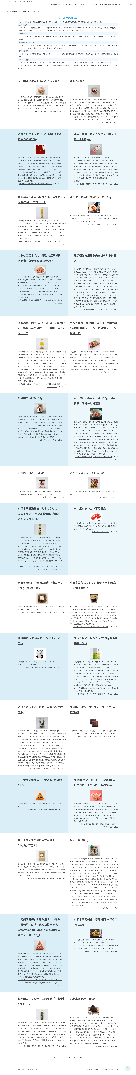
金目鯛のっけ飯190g (30, 398)
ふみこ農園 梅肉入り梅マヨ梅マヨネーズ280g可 (93, 184)
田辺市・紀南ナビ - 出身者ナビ (93, 1069)
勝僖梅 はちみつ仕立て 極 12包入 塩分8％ (93, 736)
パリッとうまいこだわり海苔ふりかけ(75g (43, 768)
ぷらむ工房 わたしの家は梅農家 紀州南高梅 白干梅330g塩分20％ (40, 300)
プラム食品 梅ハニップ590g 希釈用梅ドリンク (93, 694)
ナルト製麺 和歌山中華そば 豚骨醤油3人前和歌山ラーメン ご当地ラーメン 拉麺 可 (94, 328)
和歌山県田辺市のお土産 (85, 6)
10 (77, 1057)
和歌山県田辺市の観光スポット (106, 6)
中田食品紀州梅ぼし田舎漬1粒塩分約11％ (39, 809)
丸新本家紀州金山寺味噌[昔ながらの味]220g (94, 951)
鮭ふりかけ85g (79, 840)
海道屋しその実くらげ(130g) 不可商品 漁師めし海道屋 (93, 457)
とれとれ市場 (25, 12)
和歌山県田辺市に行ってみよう (57, 6)
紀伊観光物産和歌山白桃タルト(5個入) (96, 310)
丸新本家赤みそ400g (82, 999)
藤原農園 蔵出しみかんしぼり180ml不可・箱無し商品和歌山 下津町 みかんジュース (42, 328)
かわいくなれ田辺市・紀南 (111, 1069)
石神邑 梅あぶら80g (31, 473)
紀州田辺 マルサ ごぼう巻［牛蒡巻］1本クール (40, 1046)
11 (81, 1057)
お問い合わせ (124, 6)
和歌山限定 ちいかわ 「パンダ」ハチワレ (39, 667)
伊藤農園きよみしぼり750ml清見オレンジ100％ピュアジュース (39, 241)
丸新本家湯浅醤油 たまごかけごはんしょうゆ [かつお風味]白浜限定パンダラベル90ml (39, 513)
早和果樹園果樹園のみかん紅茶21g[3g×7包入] (42, 878)
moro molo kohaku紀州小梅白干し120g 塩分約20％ (38, 612)
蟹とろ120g (77, 81)
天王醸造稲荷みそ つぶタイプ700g (38, 81)
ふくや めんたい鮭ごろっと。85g (91, 197)
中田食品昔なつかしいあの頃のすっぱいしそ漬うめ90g (91, 627)
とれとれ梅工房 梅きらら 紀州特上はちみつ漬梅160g (36, 184)
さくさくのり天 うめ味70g (87, 473)
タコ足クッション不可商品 (90, 508)
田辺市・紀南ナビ (12, 12)
